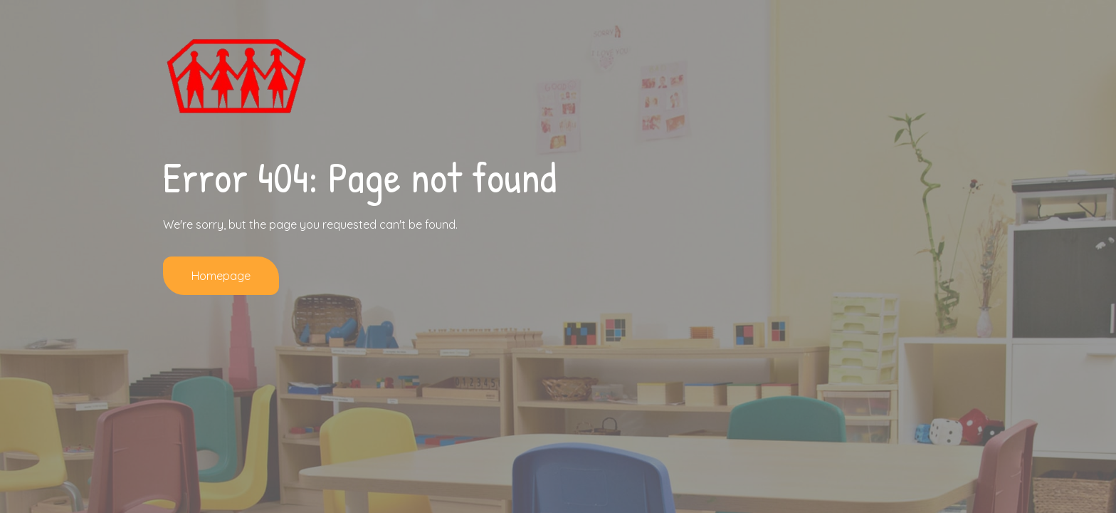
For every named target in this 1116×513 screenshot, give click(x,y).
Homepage (221, 276)
